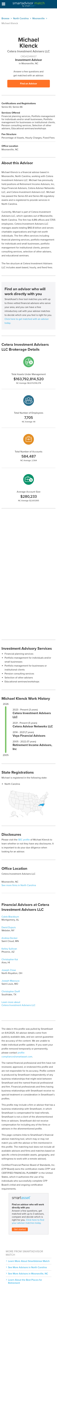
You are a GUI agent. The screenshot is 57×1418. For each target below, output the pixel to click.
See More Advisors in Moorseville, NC (28, 1273)
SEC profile (24, 839)
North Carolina (21, 18)
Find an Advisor (28, 83)
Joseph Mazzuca (10, 980)
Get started (20, 1229)
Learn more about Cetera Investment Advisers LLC (18, 1004)
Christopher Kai (10, 959)
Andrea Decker (9, 938)
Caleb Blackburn (10, 916)
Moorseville (38, 18)
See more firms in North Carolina (19, 885)
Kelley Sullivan (9, 948)
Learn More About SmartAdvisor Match (29, 1261)
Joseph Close (9, 970)
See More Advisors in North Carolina (27, 1267)
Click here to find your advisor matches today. (28, 1221)
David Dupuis (9, 927)
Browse (5, 18)
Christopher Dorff (11, 991)
